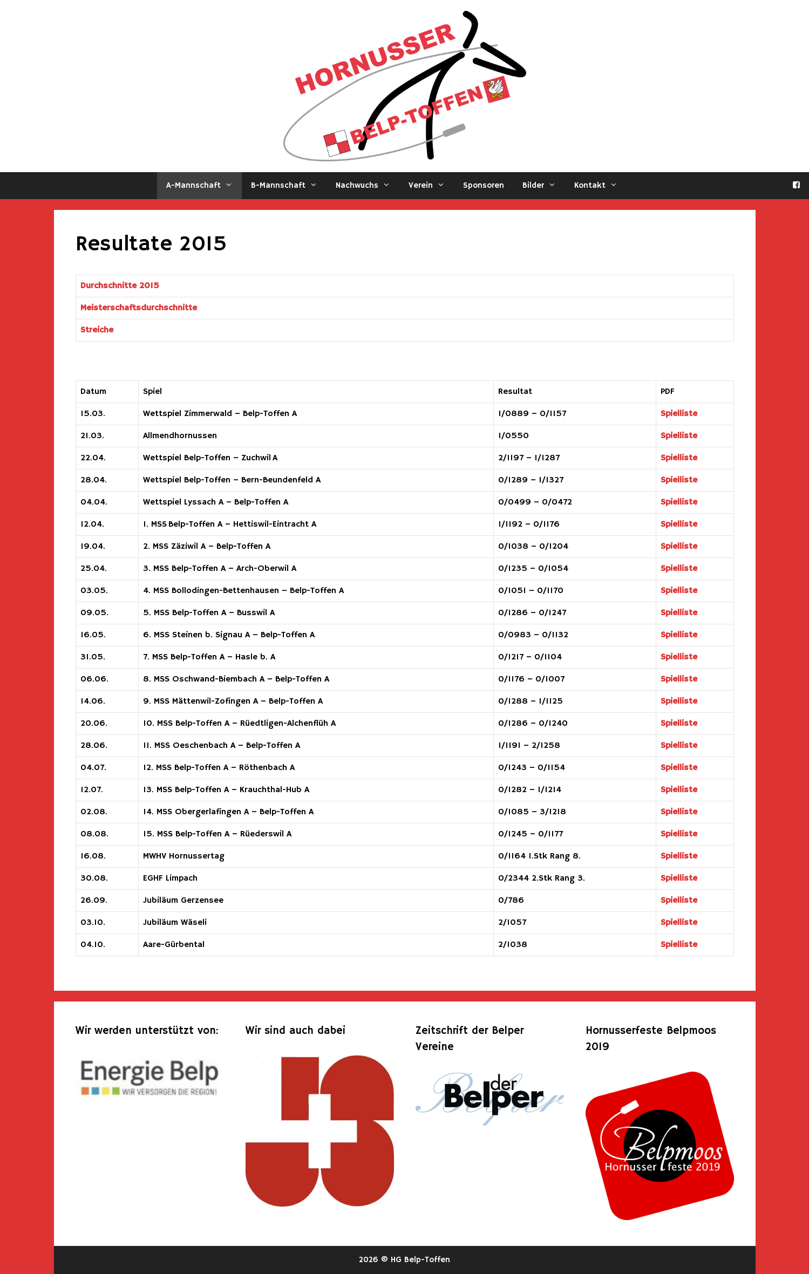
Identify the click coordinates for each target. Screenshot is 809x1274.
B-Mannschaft (289, 185)
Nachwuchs (367, 185)
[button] (231, 185)
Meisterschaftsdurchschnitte (138, 308)
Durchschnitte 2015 (119, 286)
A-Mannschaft (204, 185)
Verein (431, 185)
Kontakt (600, 185)
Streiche (96, 330)
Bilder (543, 185)
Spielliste (679, 413)
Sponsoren (483, 185)
